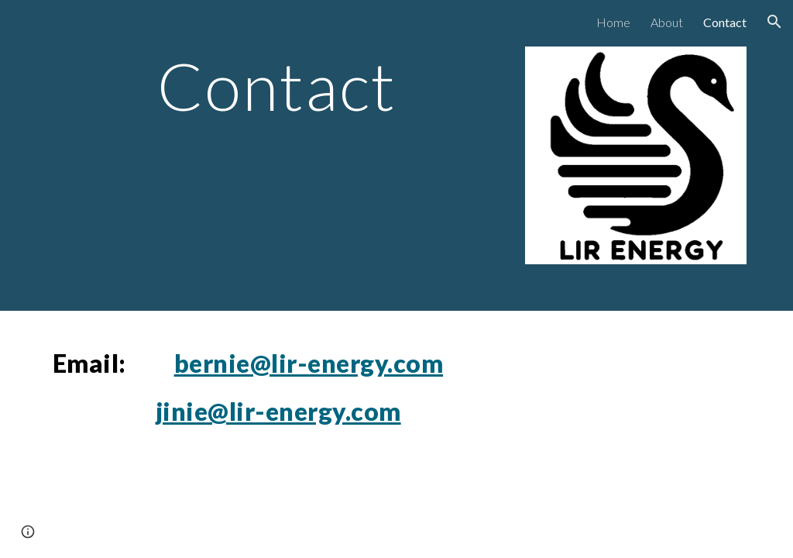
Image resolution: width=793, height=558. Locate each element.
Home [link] (613, 22)
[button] (774, 21)
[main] (276, 85)
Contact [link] (725, 22)
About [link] (667, 22)
